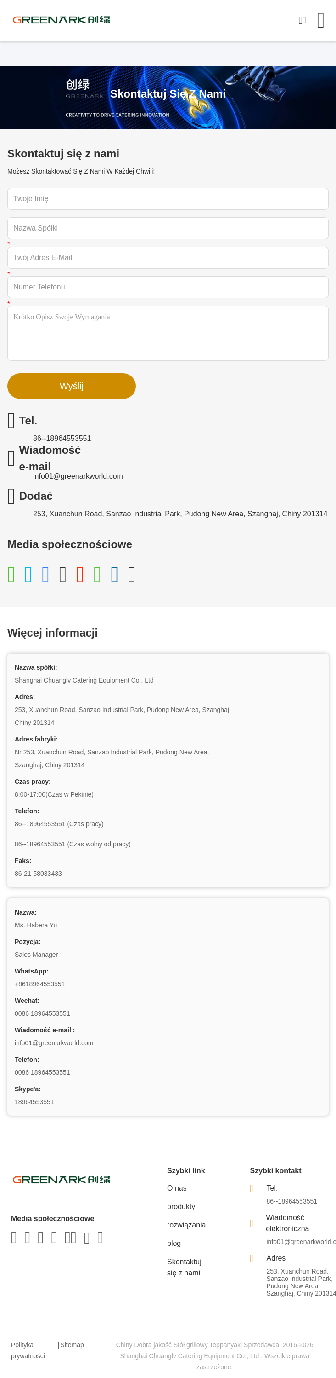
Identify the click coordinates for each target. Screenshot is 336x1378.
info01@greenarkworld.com (78, 476)
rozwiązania (186, 1225)
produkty (181, 1206)
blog (174, 1243)
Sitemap (72, 1345)
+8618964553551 (40, 984)
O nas (177, 1188)
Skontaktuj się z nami (184, 1267)
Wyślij (72, 386)
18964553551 (34, 1102)
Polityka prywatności (28, 1350)
